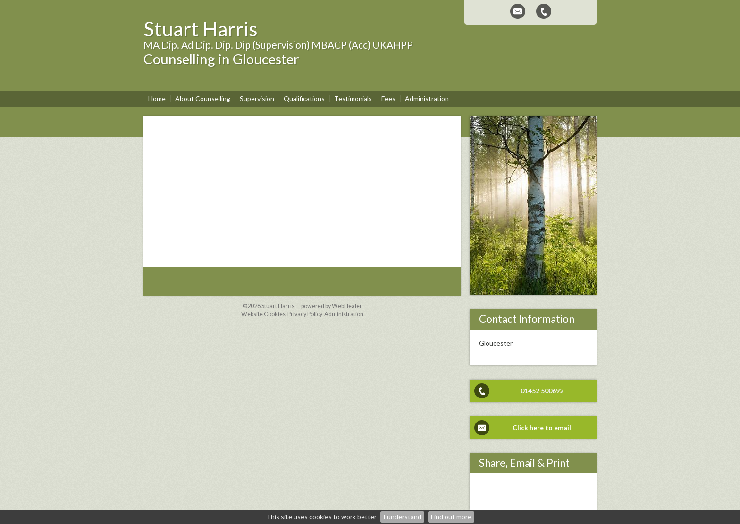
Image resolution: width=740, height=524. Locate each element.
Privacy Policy (304, 314)
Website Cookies (263, 314)
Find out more (451, 517)
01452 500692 (542, 391)
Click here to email (542, 427)
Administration (343, 314)
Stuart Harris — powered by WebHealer (311, 306)
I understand (402, 517)
